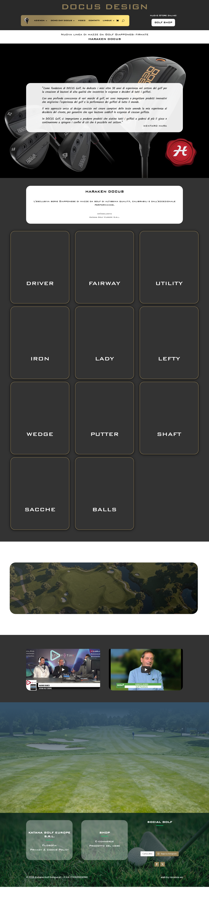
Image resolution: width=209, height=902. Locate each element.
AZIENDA (39, 20)
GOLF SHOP (163, 22)
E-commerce (104, 841)
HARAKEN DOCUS (104, 39)
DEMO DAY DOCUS (61, 20)
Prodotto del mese (104, 845)
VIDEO (81, 20)
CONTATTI (94, 20)
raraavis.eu (176, 877)
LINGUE (107, 20)
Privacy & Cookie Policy (49, 849)
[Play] (63, 669)
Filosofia (49, 845)
